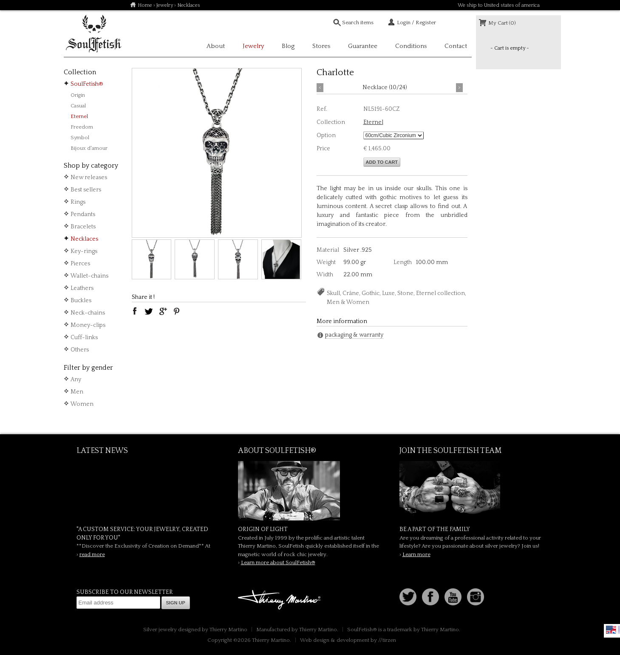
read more (92, 554)
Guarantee (362, 46)
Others (80, 349)
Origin (78, 95)
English (611, 629)
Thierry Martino (280, 600)
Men (77, 391)
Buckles (81, 300)
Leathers (82, 288)
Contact (455, 46)
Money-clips (88, 325)
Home (145, 5)
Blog (288, 46)
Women (82, 404)
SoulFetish (310, 490)
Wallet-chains (89, 276)
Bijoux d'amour (89, 148)
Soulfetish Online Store (93, 34)
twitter (148, 311)
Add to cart (382, 162)
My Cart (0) (502, 23)
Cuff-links (84, 337)
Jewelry (164, 5)
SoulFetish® (87, 84)
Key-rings (84, 251)
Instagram (475, 596)
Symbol (80, 138)
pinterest (176, 311)
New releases (89, 177)
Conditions (411, 46)
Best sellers (86, 189)
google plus (162, 311)
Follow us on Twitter (407, 596)
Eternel (79, 116)
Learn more (416, 554)
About (216, 46)
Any (76, 379)
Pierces (80, 263)
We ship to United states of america (499, 5)
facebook (134, 311)
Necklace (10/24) (384, 87)
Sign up (175, 602)
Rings (78, 202)
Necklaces (84, 239)
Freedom (82, 127)
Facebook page (430, 596)
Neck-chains (88, 312)
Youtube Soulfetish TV (452, 596)
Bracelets (83, 226)
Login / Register (416, 22)
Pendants (83, 214)
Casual (78, 106)
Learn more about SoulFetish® (278, 562)
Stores (321, 46)
